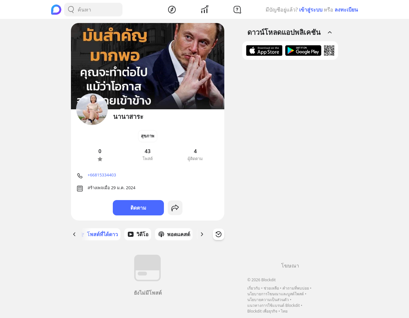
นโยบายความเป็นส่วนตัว (268, 299)
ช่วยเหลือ (271, 288)
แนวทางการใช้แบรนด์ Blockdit (273, 305)
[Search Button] (71, 9)
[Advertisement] (290, 163)
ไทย (284, 311)
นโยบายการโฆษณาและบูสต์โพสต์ (275, 294)
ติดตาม (138, 207)
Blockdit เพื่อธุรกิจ (262, 311)
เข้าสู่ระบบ (310, 9)
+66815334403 (102, 175)
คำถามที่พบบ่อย (295, 288)
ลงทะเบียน (346, 9)
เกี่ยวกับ (253, 288)
